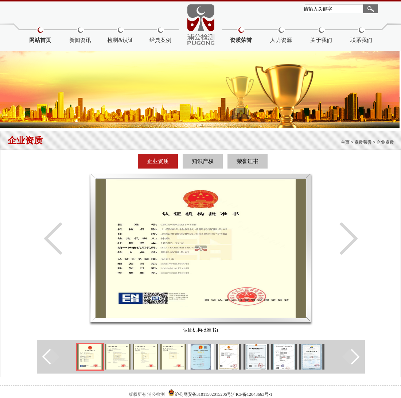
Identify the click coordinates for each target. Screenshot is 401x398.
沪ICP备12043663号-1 (251, 394)
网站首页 (40, 40)
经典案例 (160, 40)
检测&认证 (120, 40)
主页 (345, 142)
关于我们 (321, 40)
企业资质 (385, 142)
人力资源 (281, 40)
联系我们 (361, 40)
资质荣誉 (241, 40)
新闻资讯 (80, 40)
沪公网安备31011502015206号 (203, 394)
